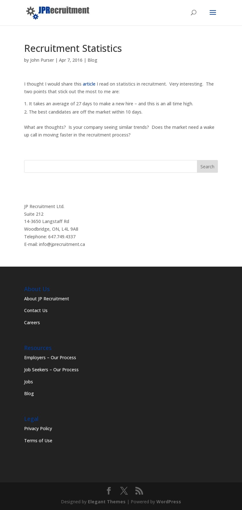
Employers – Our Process (50, 357)
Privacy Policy (38, 428)
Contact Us (36, 310)
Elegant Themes (107, 502)
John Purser (42, 60)
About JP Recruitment (46, 299)
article (89, 84)
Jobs (28, 382)
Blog (92, 60)
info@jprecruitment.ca (62, 244)
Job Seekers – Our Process (51, 370)
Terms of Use (38, 440)
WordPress (168, 502)
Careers (32, 322)
